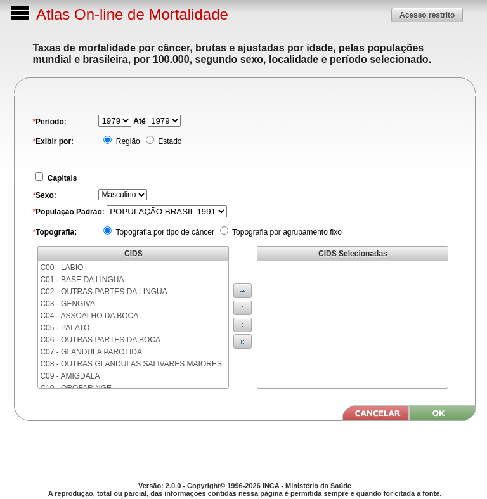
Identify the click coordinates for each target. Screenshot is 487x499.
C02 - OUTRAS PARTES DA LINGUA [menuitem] (103, 291)
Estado (169, 141)
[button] (427, 15)
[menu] (133, 325)
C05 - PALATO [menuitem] (64, 327)
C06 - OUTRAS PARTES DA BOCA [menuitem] (100, 339)
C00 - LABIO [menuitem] (61, 267)
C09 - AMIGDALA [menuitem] (70, 376)
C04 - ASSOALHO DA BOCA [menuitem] (89, 315)
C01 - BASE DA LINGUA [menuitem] (82, 279)
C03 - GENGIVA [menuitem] (67, 303)
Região (127, 141)
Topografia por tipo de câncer (164, 232)
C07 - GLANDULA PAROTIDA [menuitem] (91, 351)
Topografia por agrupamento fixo (286, 232)
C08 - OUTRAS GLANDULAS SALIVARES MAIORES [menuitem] (131, 364)
